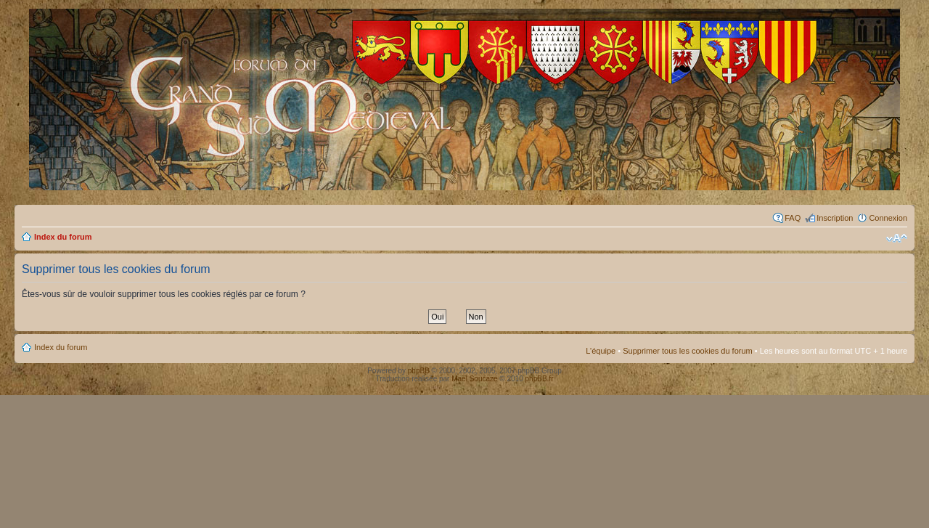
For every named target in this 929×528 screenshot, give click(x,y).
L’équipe (600, 350)
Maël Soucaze (474, 379)
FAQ (793, 218)
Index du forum (62, 236)
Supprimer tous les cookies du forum (688, 350)
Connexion (888, 218)
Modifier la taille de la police (896, 238)
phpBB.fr (539, 379)
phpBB (419, 371)
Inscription (835, 218)
